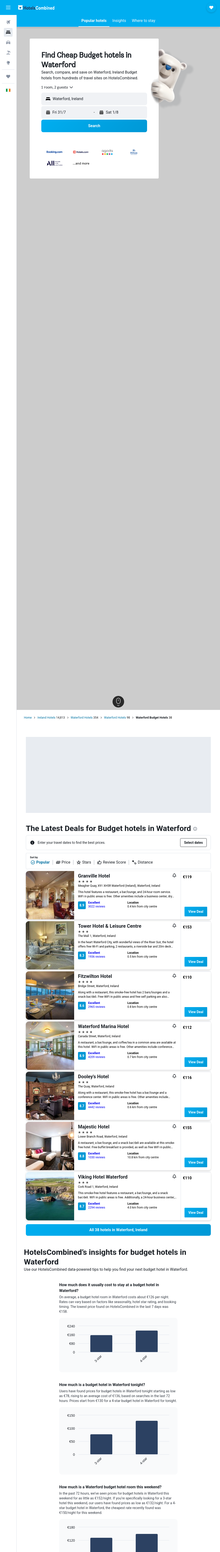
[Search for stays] (8, 32)
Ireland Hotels (46, 717)
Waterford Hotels (82, 717)
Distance (142, 862)
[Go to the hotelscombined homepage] (36, 7)
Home (28, 717)
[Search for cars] (8, 42)
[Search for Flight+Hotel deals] (8, 52)
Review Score (111, 862)
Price (63, 862)
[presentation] (195, 829)
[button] (8, 7)
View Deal (195, 911)
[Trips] (8, 76)
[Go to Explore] (8, 63)
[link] (118, 1230)
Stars (83, 862)
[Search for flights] (8, 22)
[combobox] (57, 87)
